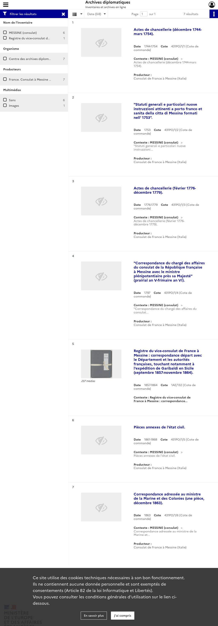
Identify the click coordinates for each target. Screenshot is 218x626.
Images (14, 105)
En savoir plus (94, 615)
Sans (12, 100)
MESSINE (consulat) (23, 32)
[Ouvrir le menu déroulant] (5, 5)
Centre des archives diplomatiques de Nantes (42, 59)
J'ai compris (122, 615)
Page (135, 14)
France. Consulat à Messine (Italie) (33, 79)
